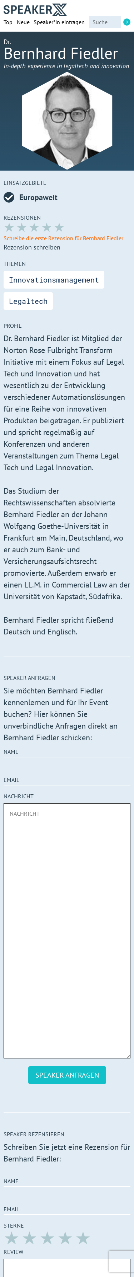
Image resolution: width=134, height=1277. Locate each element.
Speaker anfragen (67, 1075)
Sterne (14, 1225)
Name (11, 751)
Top (8, 22)
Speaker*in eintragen (59, 22)
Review (13, 1251)
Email (11, 779)
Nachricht (19, 796)
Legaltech (28, 301)
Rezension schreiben (32, 247)
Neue (23, 22)
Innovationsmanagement (54, 279)
